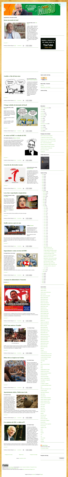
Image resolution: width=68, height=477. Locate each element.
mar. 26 (45, 213)
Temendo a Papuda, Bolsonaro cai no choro (48, 146)
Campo (42, 109)
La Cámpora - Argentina (44, 383)
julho (44, 199)
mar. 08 (45, 238)
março (44, 205)
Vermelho (42, 439)
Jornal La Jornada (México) (45, 378)
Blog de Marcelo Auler (44, 329)
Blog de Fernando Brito (44, 311)
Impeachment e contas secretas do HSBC (15, 250)
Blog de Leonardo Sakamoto (45, 318)
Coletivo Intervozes (44, 351)
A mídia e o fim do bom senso (12, 76)
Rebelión (42, 413)
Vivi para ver (43, 151)
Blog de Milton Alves (44, 332)
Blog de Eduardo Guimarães (45, 304)
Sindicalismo (43, 128)
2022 (43, 179)
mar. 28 (45, 211)
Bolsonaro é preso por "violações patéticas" (48, 144)
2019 (43, 184)
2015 (43, 190)
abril (43, 204)
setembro (44, 196)
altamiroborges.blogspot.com (13, 468)
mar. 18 (45, 225)
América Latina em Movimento (46, 292)
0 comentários (19, 100)
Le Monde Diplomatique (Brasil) (46, 385)
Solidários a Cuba (43, 427)
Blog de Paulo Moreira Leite (45, 336)
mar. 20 (45, 222)
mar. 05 (45, 241)
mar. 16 (45, 228)
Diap (41, 362)
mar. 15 (45, 230)
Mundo (42, 125)
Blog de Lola (43, 320)
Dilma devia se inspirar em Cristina (14, 357)
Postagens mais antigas (33, 454)
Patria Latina (43, 406)
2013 (43, 274)
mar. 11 (45, 233)
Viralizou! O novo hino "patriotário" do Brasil (48, 139)
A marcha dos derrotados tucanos (13, 165)
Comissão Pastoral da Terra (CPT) (46, 353)
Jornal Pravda (43, 381)
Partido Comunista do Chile (45, 401)
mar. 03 (45, 244)
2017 (43, 187)
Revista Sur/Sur (43, 425)
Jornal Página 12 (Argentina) (45, 380)
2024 (43, 176)
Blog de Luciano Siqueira (45, 323)
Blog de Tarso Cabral (44, 344)
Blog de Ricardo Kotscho (45, 341)
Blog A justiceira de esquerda (45, 295)
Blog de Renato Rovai (44, 339)
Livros (42, 118)
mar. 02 (45, 245)
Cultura (42, 111)
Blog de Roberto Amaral (44, 343)
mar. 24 (45, 216)
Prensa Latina (43, 411)
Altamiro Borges (45, 445)
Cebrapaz (42, 350)
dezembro (44, 191)
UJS (41, 436)
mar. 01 (45, 267)
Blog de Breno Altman (44, 301)
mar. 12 (45, 231)
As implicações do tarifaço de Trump (46, 137)
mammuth (33, 474)
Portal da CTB (43, 409)
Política (42, 127)
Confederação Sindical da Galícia (46, 355)
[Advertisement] (21, 60)
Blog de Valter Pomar (44, 346)
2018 (43, 185)
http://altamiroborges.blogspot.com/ (29, 469)
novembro (44, 193)
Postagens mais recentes (8, 454)
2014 (43, 273)
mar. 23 (45, 217)
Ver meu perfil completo (44, 448)
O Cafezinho (6, 196)
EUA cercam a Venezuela (45, 149)
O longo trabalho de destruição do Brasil (15, 105)
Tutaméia (42, 432)
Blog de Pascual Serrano (44, 334)
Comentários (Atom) (22, 458)
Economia (42, 113)
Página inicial (21, 454)
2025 (43, 174)
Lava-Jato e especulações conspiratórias (15, 193)
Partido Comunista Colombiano (46, 397)
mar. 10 (45, 235)
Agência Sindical (43, 290)
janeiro (44, 271)
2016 (43, 188)
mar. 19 (45, 224)
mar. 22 (45, 219)
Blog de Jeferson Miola (44, 315)
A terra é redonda (43, 288)
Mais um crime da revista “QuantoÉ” (46, 135)
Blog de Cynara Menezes (45, 302)
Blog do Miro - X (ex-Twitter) (45, 87)
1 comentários (19, 45)
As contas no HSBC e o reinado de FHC (15, 135)
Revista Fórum (43, 422)
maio (44, 202)
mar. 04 (45, 242)
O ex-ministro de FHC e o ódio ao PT (14, 422)
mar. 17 (45, 227)
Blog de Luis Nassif (44, 325)
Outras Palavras (43, 395)
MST (8, 282)
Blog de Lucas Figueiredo (45, 322)
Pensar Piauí (43, 408)
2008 (43, 282)
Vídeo (42, 130)
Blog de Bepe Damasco (44, 299)
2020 (43, 182)
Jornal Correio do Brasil (44, 376)
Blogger (41, 474)
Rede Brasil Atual (43, 415)
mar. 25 (45, 214)
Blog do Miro (4, 467)
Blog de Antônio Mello (44, 297)
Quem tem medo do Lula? (11, 20)
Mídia (42, 120)
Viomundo (31, 225)
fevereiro (44, 269)
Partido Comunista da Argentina (46, 399)
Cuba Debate (43, 360)
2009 (43, 281)
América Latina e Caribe (44, 107)
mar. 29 (45, 210)
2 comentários (19, 160)
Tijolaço (5, 108)
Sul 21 (42, 429)
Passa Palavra (43, 404)
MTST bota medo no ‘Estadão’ (12, 325)
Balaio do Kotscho (30, 168)
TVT (41, 434)
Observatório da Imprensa (32, 79)
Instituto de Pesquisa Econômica (46, 373)
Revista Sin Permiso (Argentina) (46, 423)
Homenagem (43, 114)
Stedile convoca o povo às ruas (12, 223)
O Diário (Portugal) (44, 390)
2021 (43, 180)
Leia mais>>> (6, 42)
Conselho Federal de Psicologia (46, 357)
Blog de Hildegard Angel (45, 313)
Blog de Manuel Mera (44, 327)
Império (42, 116)
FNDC (42, 367)
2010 (43, 279)
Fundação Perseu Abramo (45, 371)
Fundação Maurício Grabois (45, 369)
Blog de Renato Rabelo (44, 337)
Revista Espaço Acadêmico (45, 420)
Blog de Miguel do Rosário (45, 330)
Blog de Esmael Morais (44, 309)
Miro (41, 121)
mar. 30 (45, 208)
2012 (43, 276)
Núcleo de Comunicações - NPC (46, 388)
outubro (44, 194)
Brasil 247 (42, 348)
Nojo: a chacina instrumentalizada (46, 142)
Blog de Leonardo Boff (44, 316)
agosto (44, 197)
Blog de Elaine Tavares (44, 306)
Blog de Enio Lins (43, 308)
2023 (43, 177)
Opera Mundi (43, 394)
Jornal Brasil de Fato (44, 374)
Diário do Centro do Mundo (45, 364)
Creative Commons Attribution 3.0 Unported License (28, 467)
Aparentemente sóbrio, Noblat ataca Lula (15, 392)
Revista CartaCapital (44, 418)
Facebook (42, 85)
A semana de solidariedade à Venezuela (15, 279)
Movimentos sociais (44, 123)
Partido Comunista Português (45, 402)
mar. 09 (45, 236)
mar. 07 (45, 239)
